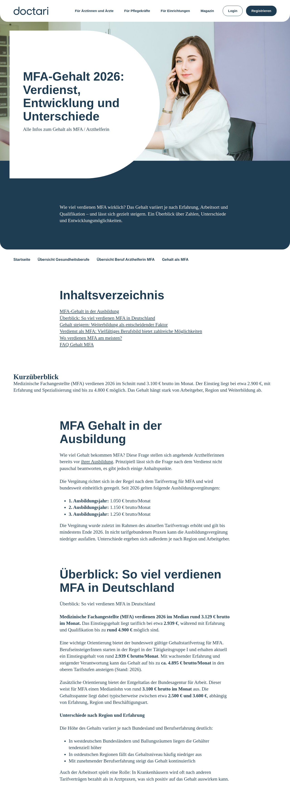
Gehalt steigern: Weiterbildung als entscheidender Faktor (114, 324)
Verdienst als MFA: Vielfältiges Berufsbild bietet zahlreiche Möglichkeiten (131, 331)
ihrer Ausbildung (97, 461)
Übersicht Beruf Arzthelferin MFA (126, 259)
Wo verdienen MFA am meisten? (91, 338)
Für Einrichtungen (175, 11)
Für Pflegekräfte (137, 11)
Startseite (21, 259)
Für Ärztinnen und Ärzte (94, 11)
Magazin (207, 11)
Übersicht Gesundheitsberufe (63, 259)
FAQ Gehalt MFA (77, 344)
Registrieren (261, 11)
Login (232, 11)
